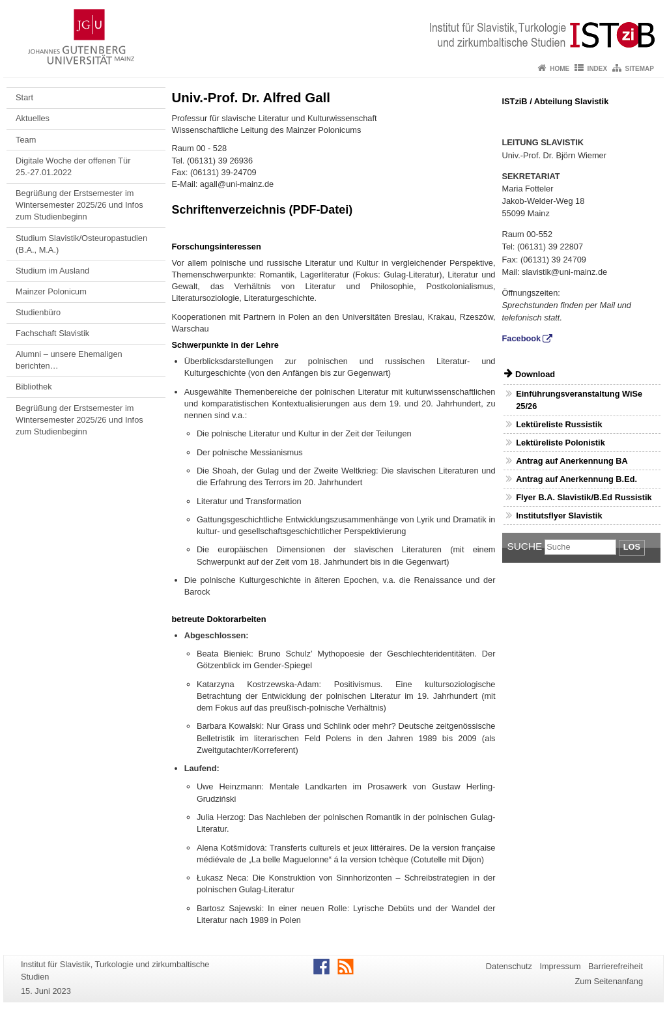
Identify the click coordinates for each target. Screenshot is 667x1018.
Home (559, 68)
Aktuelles (33, 118)
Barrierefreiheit (615, 966)
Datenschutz (509, 966)
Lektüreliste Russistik (559, 424)
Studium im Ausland (52, 271)
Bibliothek (34, 386)
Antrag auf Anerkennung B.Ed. (576, 479)
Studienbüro (38, 312)
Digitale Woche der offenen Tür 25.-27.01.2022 (73, 166)
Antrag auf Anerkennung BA (572, 461)
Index (598, 68)
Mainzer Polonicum (51, 291)
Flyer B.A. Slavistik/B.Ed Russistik (583, 497)
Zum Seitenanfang (609, 981)
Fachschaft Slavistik (52, 333)
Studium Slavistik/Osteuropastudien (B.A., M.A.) (81, 244)
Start (24, 97)
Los (631, 547)
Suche (525, 546)
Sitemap (639, 68)
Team (26, 140)
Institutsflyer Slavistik (559, 515)
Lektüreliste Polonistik (560, 442)
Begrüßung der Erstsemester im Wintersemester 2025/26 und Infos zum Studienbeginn (79, 205)
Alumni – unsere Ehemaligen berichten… (69, 360)
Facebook (521, 338)
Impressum (559, 966)
